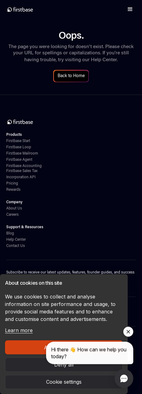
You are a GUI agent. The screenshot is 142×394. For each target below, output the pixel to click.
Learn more (19, 330)
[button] (130, 9)
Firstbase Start (18, 141)
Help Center (104, 59)
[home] (20, 9)
